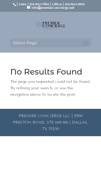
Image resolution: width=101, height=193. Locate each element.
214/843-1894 (75, 4)
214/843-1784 (39, 4)
